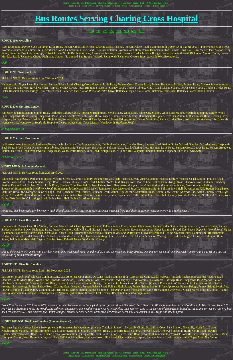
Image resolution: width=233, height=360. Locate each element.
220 (105, 31)
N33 (126, 31)
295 (112, 31)
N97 (141, 31)
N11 (118, 31)
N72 (133, 31)
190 (91, 31)
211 (98, 31)
